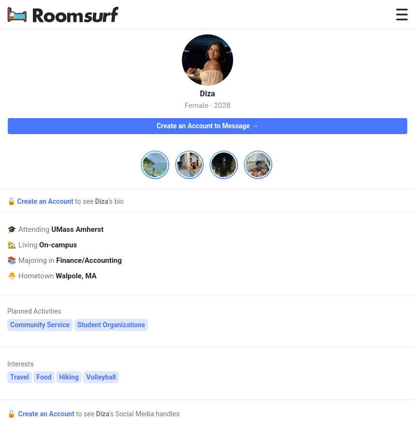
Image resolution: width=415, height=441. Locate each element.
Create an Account (46, 201)
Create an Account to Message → (207, 126)
